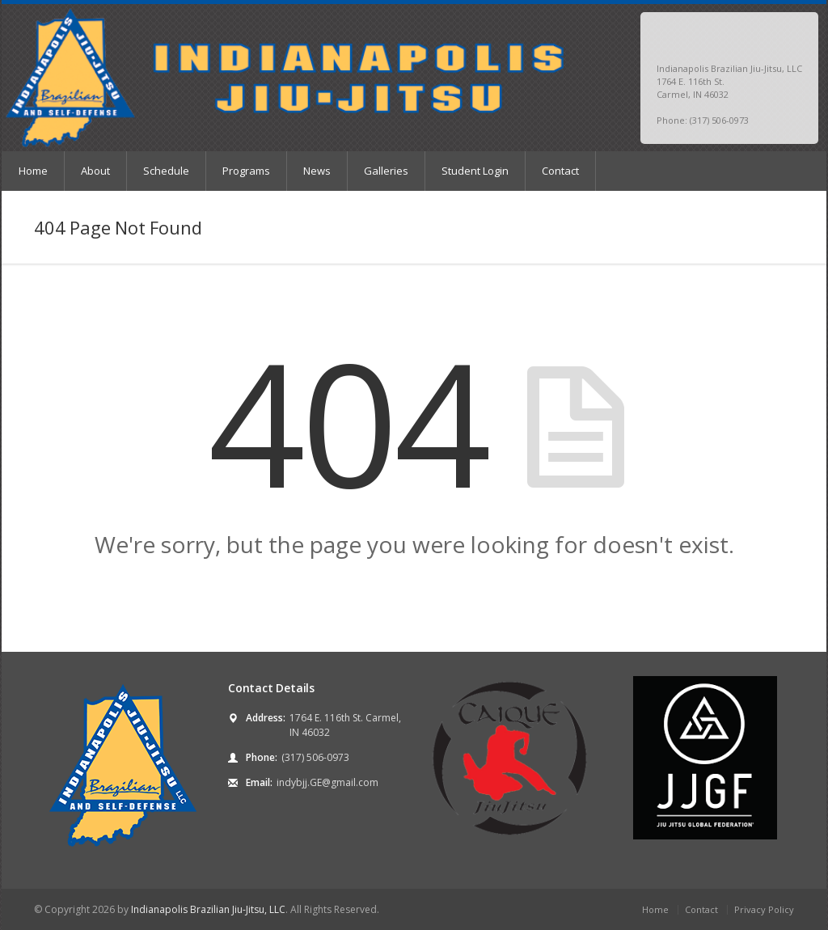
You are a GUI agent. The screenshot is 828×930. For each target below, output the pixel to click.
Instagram (791, 37)
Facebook (773, 37)
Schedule (166, 170)
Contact (560, 170)
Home (33, 170)
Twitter (754, 37)
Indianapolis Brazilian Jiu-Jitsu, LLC (208, 909)
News (317, 170)
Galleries (386, 170)
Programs (246, 170)
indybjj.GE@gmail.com (327, 782)
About (95, 170)
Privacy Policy (764, 909)
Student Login (475, 170)
